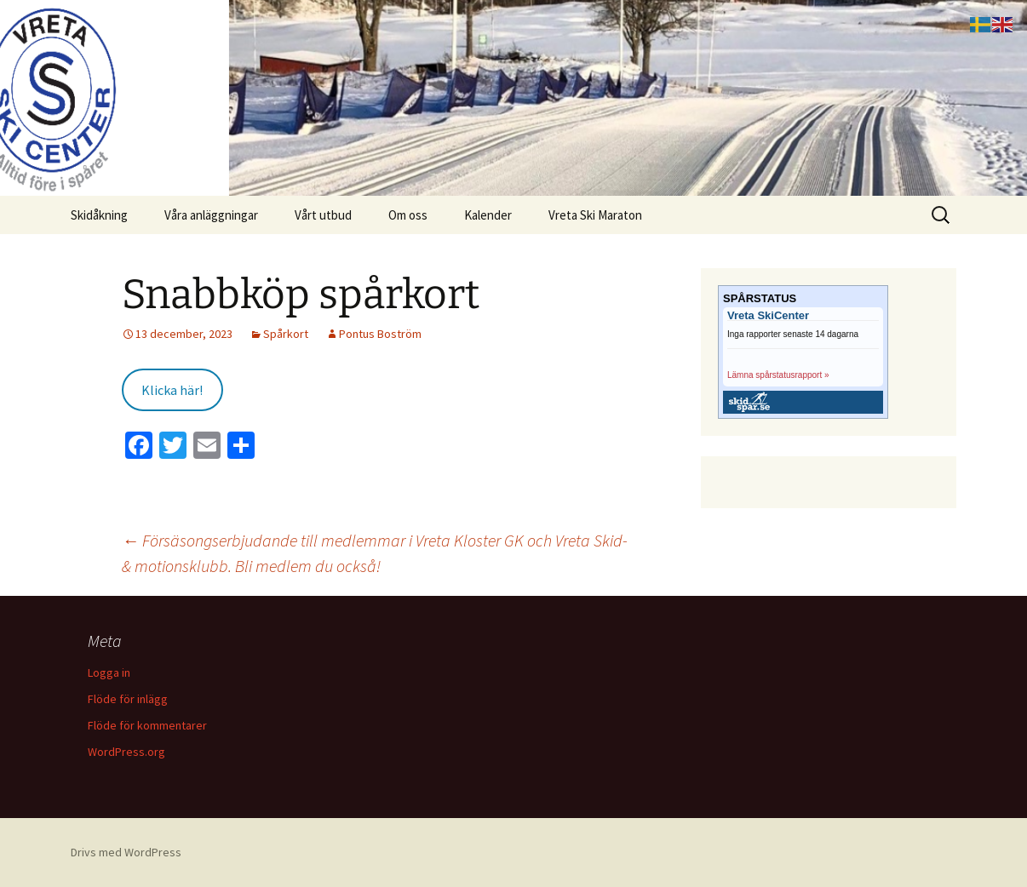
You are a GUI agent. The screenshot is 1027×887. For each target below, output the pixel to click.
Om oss (407, 215)
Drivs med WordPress (126, 852)
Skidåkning (99, 215)
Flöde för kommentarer (147, 725)
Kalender (488, 215)
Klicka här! (172, 389)
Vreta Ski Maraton (595, 215)
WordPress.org (126, 751)
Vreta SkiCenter (768, 316)
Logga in (109, 672)
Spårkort (285, 333)
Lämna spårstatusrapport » (778, 375)
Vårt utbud (323, 215)
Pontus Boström (380, 333)
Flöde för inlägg (128, 699)
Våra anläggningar (211, 215)
